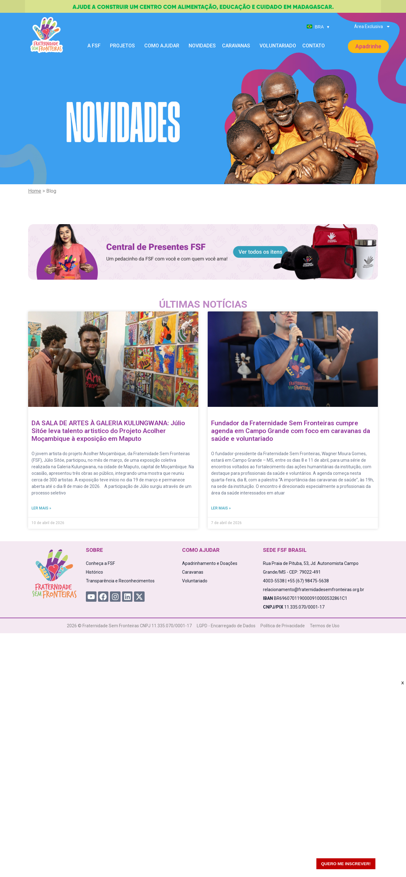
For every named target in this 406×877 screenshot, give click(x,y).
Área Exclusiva (372, 26)
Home (34, 191)
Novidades (202, 46)
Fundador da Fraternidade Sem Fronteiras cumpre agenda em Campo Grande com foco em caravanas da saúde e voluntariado (290, 430)
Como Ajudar (163, 46)
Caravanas (237, 46)
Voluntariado (278, 46)
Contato (313, 46)
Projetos (124, 46)
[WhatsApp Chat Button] (390, 861)
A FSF (95, 46)
